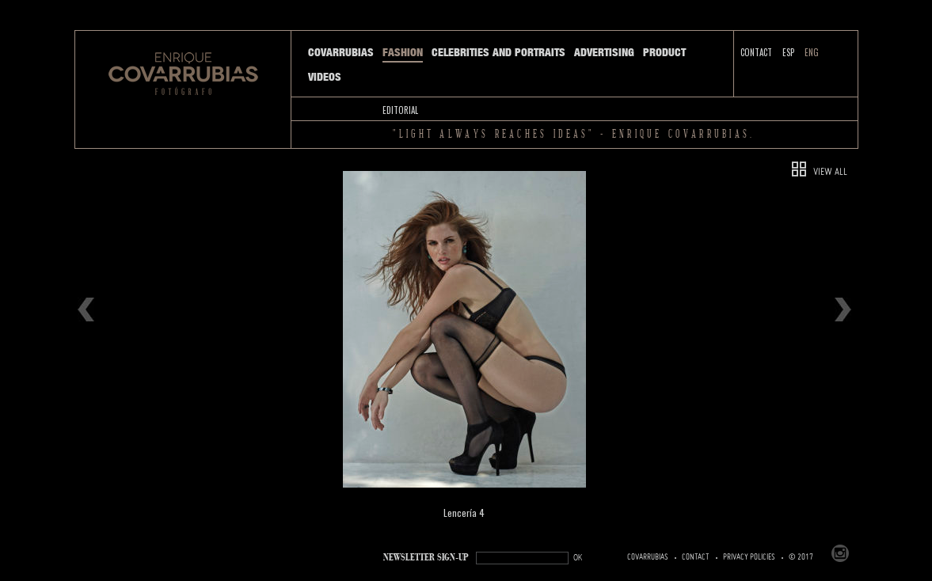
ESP (788, 52)
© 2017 (801, 557)
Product (664, 52)
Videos (324, 76)
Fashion (402, 52)
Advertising (604, 52)
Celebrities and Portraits (498, 52)
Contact (756, 52)
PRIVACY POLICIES (749, 557)
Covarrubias (341, 52)
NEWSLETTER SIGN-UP (426, 558)
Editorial (400, 110)
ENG (812, 52)
